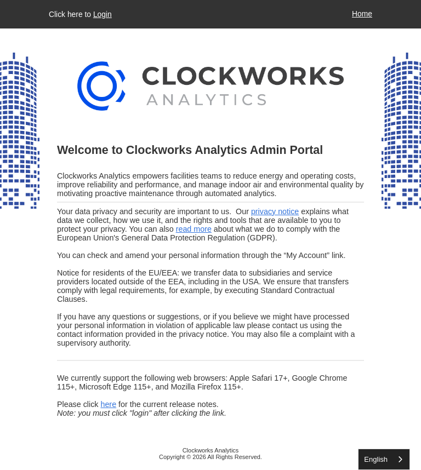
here (108, 404)
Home (362, 13)
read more (194, 229)
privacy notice (275, 211)
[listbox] (384, 459)
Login (102, 14)
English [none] (376, 459)
